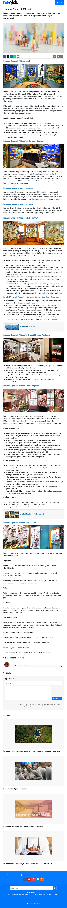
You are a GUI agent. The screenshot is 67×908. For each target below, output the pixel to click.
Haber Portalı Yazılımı (35, 903)
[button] (54, 56)
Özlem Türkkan (15, 666)
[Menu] (61, 2)
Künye (12, 875)
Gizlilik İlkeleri (26, 875)
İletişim (18, 875)
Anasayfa (5, 875)
